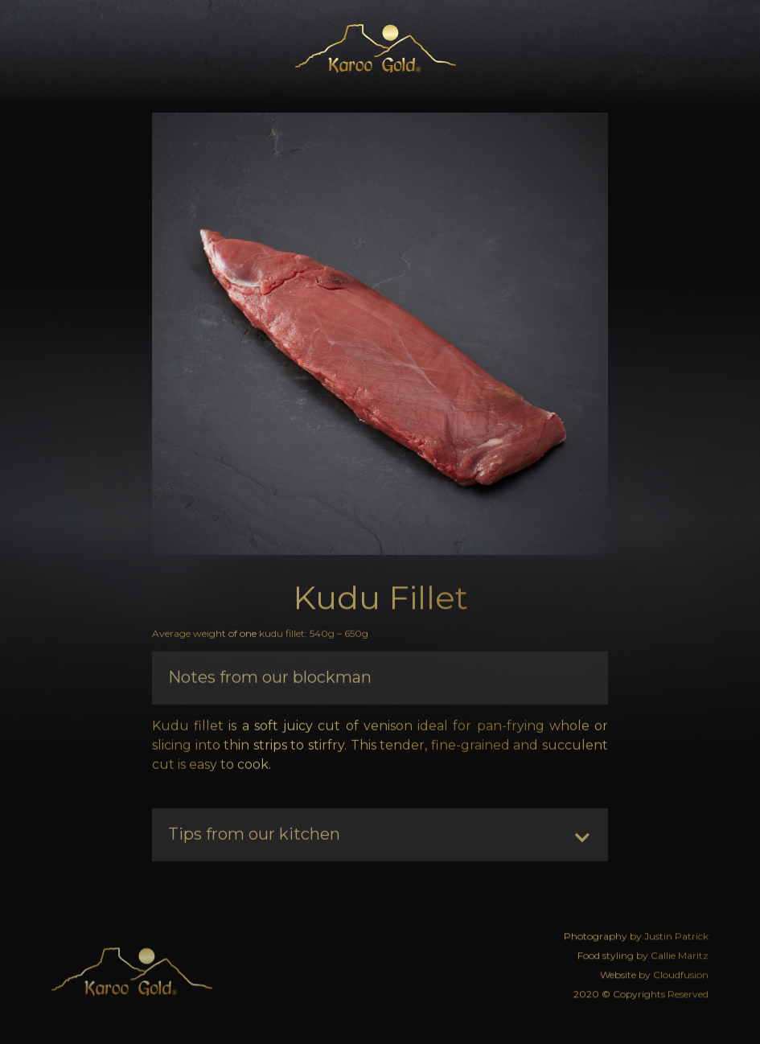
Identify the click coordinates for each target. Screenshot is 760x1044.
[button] (691, 48)
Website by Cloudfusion (654, 973)
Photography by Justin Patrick (636, 934)
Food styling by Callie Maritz (643, 953)
